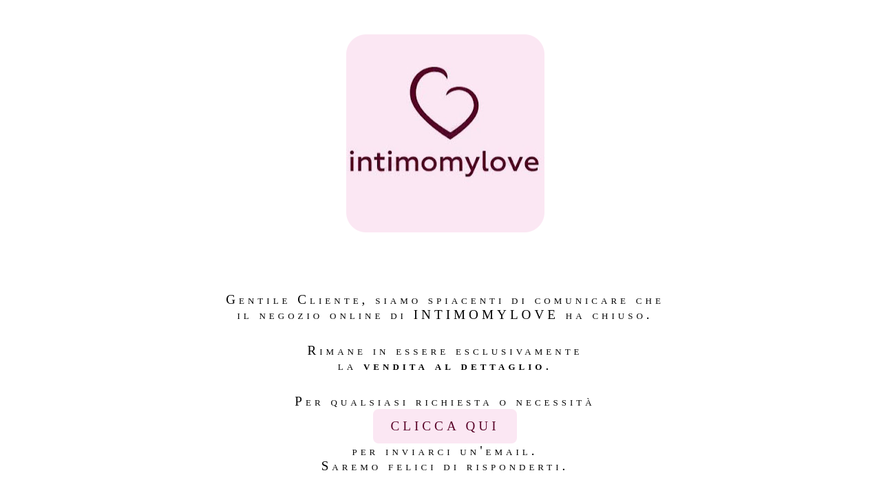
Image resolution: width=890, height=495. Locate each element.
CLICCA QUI (444, 426)
